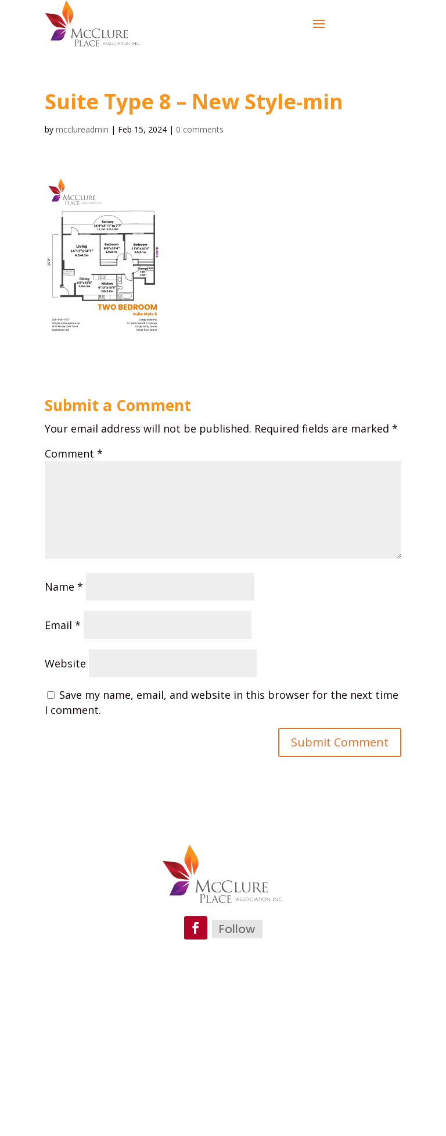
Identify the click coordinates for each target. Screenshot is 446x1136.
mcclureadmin (82, 129)
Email (63, 625)
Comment (74, 453)
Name (64, 587)
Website (65, 663)
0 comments (200, 129)
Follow (237, 929)
